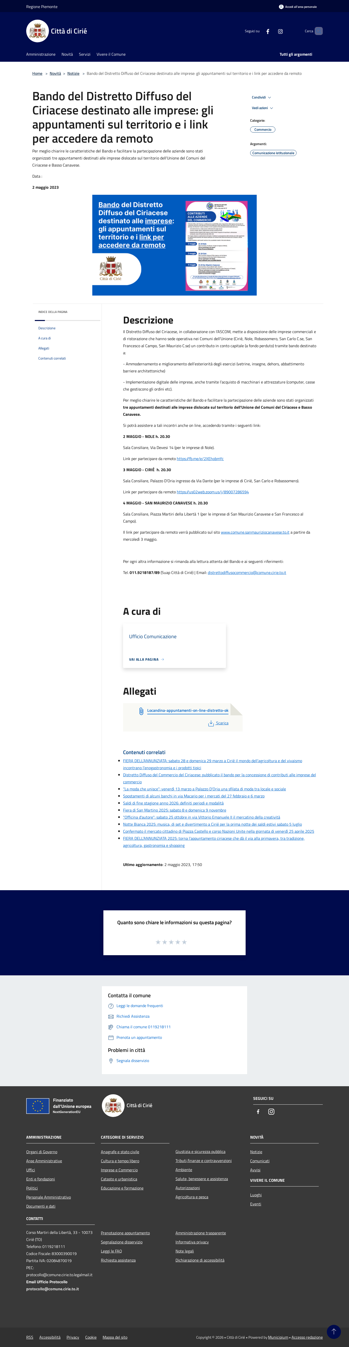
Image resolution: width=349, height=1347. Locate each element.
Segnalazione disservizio (121, 1242)
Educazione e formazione (122, 1188)
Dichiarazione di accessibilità (200, 1260)
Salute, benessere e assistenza (202, 1179)
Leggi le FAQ (111, 1251)
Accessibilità (50, 1337)
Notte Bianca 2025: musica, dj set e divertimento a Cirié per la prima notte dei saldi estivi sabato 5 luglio (212, 824)
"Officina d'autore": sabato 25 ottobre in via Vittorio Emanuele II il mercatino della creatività (201, 817)
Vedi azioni (263, 108)
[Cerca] (317, 31)
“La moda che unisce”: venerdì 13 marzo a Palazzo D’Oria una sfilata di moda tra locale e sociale (204, 789)
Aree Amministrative (44, 1161)
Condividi (262, 97)
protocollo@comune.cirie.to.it (52, 1289)
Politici (32, 1188)
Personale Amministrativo (48, 1197)
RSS (29, 1337)
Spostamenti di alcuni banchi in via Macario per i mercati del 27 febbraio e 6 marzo (194, 796)
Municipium (278, 1337)
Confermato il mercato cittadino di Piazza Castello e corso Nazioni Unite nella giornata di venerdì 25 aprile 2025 (218, 831)
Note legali (185, 1251)
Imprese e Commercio (119, 1170)
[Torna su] (334, 1332)
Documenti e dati (40, 1206)
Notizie (73, 73)
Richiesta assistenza (118, 1260)
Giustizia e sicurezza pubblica (200, 1151)
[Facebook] (259, 31)
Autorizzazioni (188, 1188)
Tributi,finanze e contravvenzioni (204, 1161)
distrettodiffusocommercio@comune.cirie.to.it (247, 572)
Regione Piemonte (41, 7)
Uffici (30, 1170)
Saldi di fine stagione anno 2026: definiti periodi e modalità (173, 803)
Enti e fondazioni (40, 1179)
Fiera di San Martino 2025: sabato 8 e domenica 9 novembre (174, 810)
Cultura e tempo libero (120, 1161)
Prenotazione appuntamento (125, 1233)
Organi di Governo (41, 1152)
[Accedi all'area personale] (298, 6)
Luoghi (256, 1195)
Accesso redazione (307, 1337)
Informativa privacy (192, 1242)
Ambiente (184, 1170)
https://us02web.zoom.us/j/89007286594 (213, 492)
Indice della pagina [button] (52, 311)
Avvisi (255, 1170)
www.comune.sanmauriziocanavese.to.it (255, 532)
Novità (55, 73)
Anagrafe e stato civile (120, 1152)
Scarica (217, 723)
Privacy (73, 1337)
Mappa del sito (115, 1337)
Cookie (91, 1337)
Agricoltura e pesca (192, 1197)
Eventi (255, 1204)
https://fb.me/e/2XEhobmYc (200, 459)
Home (37, 73)
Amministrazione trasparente (201, 1233)
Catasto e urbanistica (119, 1179)
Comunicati (260, 1161)
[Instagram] (272, 31)
